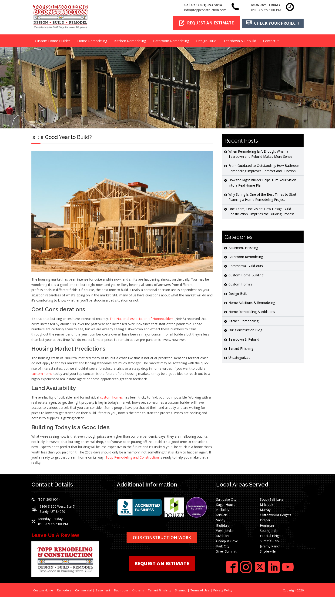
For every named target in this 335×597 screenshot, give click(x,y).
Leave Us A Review (55, 534)
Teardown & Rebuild (239, 40)
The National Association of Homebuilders (142, 318)
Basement (103, 589)
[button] (205, 23)
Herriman (267, 525)
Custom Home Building (245, 274)
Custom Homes (240, 284)
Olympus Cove (227, 540)
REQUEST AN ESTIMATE (161, 563)
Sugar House (225, 504)
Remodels (64, 589)
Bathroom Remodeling (171, 40)
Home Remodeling (92, 40)
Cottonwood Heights (275, 514)
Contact (269, 40)
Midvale (222, 514)
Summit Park (269, 540)
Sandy (220, 519)
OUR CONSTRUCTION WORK (162, 537)
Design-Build (206, 40)
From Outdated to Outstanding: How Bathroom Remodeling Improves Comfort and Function (264, 168)
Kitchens (138, 589)
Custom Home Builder (52, 40)
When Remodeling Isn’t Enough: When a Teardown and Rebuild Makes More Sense (260, 153)
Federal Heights (271, 535)
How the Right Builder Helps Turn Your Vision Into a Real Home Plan (262, 182)
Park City (222, 545)
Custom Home (43, 589)
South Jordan (269, 530)
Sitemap (181, 589)
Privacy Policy (222, 589)
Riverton (222, 535)
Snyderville (268, 551)
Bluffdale (222, 525)
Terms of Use (200, 589)
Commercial (83, 589)
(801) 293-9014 (210, 5)
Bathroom (121, 589)
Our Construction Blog (245, 329)
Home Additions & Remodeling (251, 302)
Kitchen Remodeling (130, 40)
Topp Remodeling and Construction (132, 457)
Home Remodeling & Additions (251, 311)
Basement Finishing (243, 247)
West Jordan (225, 530)
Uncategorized (239, 357)
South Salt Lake (271, 499)
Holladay (222, 509)
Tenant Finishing (240, 348)
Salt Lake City (226, 499)
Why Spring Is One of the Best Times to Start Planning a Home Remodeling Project (262, 196)
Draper (265, 519)
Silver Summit (226, 551)
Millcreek (266, 504)
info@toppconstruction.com (205, 10)
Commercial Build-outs (245, 265)
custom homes (111, 397)
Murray (265, 509)
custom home (42, 373)
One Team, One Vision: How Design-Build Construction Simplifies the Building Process (261, 211)
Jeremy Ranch (270, 545)
